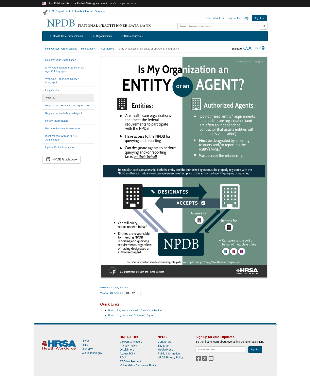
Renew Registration (56, 120)
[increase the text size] (249, 48)
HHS (85, 345)
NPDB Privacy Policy (170, 357)
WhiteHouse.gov (92, 352)
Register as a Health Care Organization (67, 105)
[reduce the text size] (244, 48)
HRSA (86, 341)
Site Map (163, 345)
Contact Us (164, 341)
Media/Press (165, 349)
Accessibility (127, 353)
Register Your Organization (60, 59)
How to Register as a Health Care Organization (135, 310)
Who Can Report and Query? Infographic (61, 80)
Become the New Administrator (62, 128)
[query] (218, 26)
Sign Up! (255, 349)
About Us (218, 18)
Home (207, 18)
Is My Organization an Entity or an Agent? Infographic (64, 69)
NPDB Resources (132, 36)
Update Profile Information (60, 147)
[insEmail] (220, 349)
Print (260, 48)
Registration (88, 48)
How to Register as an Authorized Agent (131, 315)
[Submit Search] (264, 26)
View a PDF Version (111, 293)
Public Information (169, 353)
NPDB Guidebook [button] (61, 159)
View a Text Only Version (114, 287)
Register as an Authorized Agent (63, 113)
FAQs (246, 18)
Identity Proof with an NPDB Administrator (61, 137)
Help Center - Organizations (61, 48)
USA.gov (87, 349)
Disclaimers (127, 349)
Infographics (106, 48)
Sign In (259, 18)
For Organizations (103, 36)
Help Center (233, 18)
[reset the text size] (246, 48)
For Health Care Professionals (67, 36)
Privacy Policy (128, 345)
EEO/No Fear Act (130, 361)
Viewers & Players (131, 341)
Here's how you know (123, 3)
